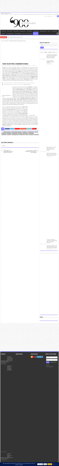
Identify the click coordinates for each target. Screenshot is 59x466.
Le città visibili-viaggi (10, 33)
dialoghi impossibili (43, 31)
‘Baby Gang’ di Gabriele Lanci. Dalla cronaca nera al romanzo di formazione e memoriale (52, 154)
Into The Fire (9, 133)
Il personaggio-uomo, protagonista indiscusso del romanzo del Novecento (9, 151)
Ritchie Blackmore (15, 134)
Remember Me (53, 362)
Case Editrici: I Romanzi (4, 14)
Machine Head (31, 133)
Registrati (47, 364)
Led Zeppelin (25, 133)
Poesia (23, 33)
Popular (45, 52)
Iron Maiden (15, 133)
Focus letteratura (54, 31)
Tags (54, 52)
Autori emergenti (29, 31)
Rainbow (9, 134)
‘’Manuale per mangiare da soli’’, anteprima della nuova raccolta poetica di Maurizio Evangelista (52, 246)
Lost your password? (49, 366)
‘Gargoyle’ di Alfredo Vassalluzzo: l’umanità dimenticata (50, 61)
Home (19, 14)
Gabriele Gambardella (6, 65)
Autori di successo (29, 33)
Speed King (31, 134)
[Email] (48, 45)
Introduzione (3, 31)
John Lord (20, 133)
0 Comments (28, 65)
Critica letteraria (36, 31)
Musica (23, 65)
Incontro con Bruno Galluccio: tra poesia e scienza (14, 37)
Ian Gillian (4, 133)
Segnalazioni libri (22, 31)
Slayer (27, 134)
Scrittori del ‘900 (15, 31)
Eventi (49, 31)
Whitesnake (36, 134)
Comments (50, 52)
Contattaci (15, 14)
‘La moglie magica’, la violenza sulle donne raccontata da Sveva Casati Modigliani (31, 151)
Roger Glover (22, 134)
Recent (42, 52)
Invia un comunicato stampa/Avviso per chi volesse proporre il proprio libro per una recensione (36, 14)
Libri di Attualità (55, 14)
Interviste (3, 33)
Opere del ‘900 (9, 31)
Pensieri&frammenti (18, 33)
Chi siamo (11, 14)
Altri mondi (35, 33)
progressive (4, 134)
